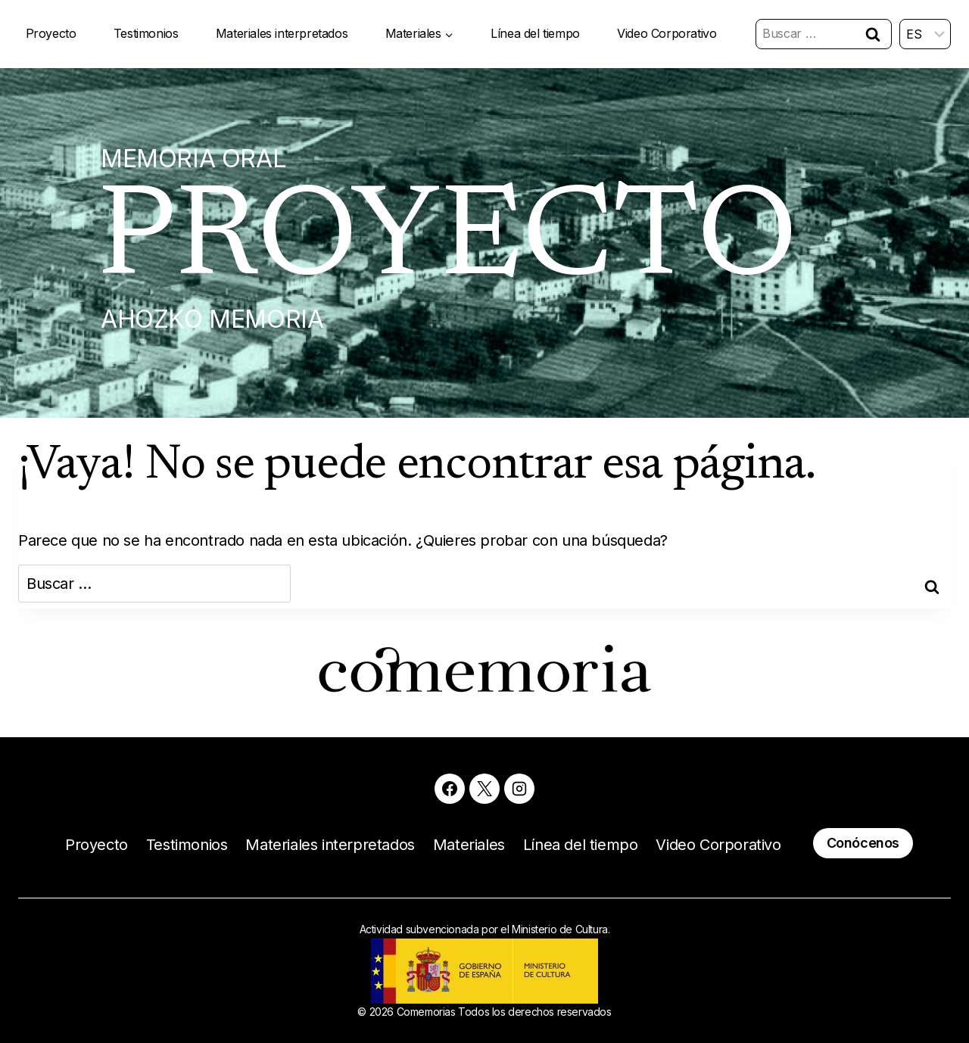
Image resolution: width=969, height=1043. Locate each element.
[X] (484, 789)
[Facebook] (450, 789)
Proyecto (51, 33)
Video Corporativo (666, 33)
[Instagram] (519, 789)
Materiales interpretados (281, 33)
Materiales (469, 845)
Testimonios (146, 33)
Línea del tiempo (535, 33)
